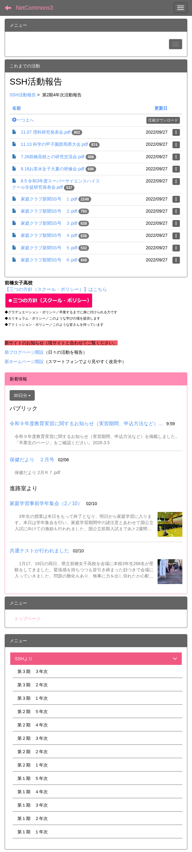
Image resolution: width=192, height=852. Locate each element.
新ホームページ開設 (24, 361)
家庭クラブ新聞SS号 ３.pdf (49, 223)
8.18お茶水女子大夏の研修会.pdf (52, 168)
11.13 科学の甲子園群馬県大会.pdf (54, 144)
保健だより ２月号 (32, 459)
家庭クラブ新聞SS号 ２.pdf (49, 211)
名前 (16, 108)
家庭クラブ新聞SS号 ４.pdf (49, 235)
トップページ (27, 618)
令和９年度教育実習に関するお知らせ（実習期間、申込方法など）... (86, 423)
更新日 (160, 108)
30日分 (22, 395)
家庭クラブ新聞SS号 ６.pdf (49, 259)
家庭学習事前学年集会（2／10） (46, 503)
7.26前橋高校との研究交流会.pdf (52, 156)
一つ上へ (23, 119)
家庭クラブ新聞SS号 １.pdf (49, 198)
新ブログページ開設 (24, 352)
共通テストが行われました (39, 550)
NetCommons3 (34, 8)
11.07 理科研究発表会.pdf (45, 132)
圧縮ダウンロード (163, 120)
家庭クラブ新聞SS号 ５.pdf (49, 247)
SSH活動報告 (23, 94)
